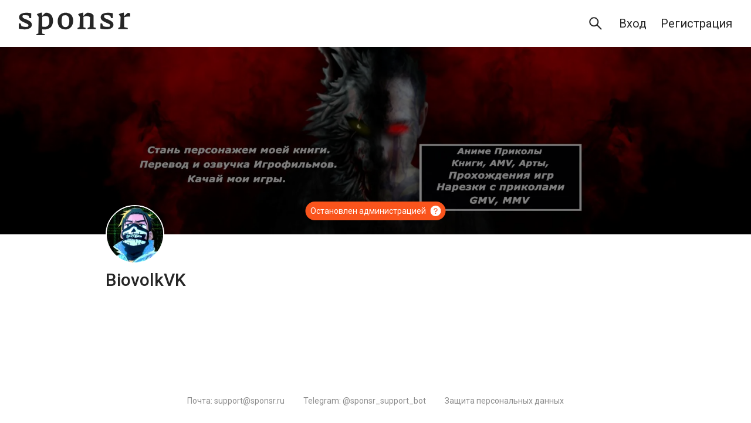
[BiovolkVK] (135, 234)
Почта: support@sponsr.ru (236, 400)
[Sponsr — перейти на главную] (74, 23)
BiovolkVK (146, 280)
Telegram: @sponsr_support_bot (364, 400)
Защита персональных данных (504, 400)
